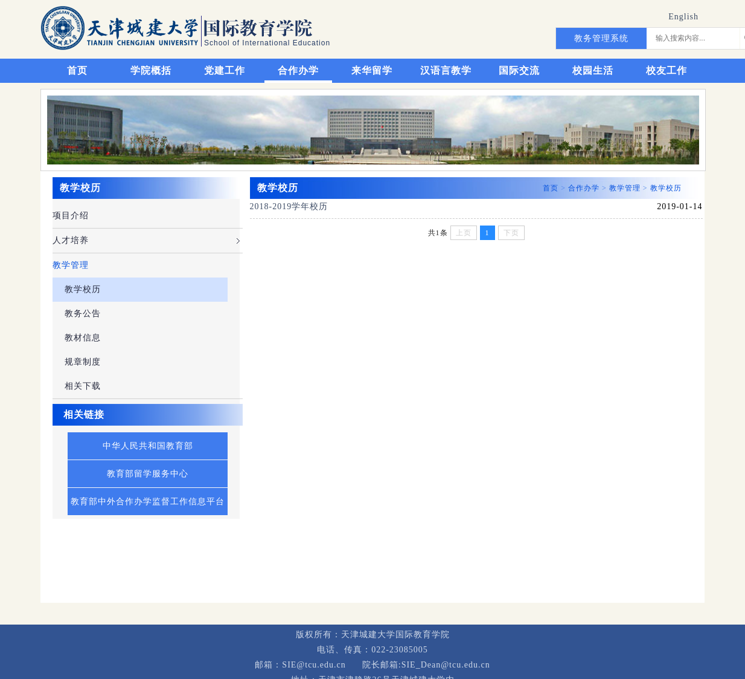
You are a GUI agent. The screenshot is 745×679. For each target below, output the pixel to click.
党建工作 (224, 70)
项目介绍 (71, 215)
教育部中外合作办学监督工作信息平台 (148, 501)
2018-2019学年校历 (289, 206)
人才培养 (71, 240)
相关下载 (83, 386)
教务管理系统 (601, 38)
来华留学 (371, 70)
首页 (77, 70)
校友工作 (666, 70)
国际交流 (519, 70)
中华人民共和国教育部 (148, 445)
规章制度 (83, 361)
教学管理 (71, 265)
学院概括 (150, 70)
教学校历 (83, 289)
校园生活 (592, 70)
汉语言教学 (446, 70)
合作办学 (298, 70)
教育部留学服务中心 (147, 473)
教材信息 (83, 337)
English (683, 16)
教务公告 (83, 313)
